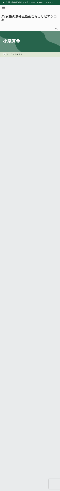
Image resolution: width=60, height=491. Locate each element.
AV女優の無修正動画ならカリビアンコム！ (29, 18)
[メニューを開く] (3, 7)
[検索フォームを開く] (56, 28)
